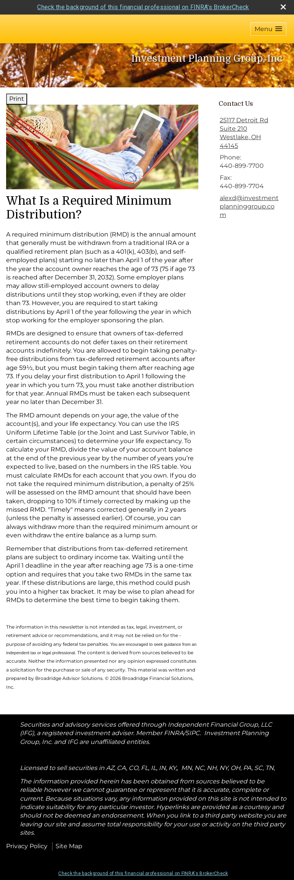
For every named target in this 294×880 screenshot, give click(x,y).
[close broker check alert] (283, 7)
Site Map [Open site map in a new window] (69, 846)
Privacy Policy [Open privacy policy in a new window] (26, 846)
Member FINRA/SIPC (168, 733)
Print (16, 98)
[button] (268, 29)
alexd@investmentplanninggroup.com (249, 206)
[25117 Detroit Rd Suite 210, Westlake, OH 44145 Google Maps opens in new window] (250, 133)
